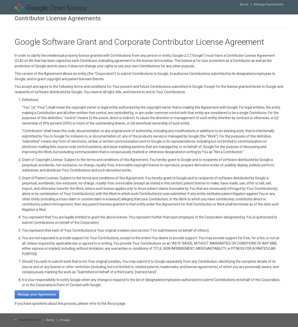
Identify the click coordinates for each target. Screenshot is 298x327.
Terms (50, 320)
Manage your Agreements (37, 294)
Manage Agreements (268, 4)
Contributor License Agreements (58, 18)
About (244, 4)
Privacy (65, 320)
